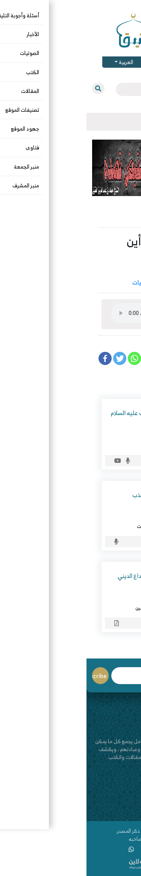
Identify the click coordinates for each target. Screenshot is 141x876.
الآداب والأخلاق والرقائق (101, 282)
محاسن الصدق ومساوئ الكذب (82, 495)
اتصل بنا (127, 803)
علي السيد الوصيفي (99, 599)
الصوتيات (57, 282)
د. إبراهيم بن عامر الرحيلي (92, 517)
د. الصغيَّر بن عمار (101, 436)
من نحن (127, 795)
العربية (39, 62)
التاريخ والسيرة (104, 445)
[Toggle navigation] (129, 122)
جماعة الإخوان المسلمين (73, 608)
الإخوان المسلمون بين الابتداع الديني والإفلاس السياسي (74, 581)
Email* (56, 675)
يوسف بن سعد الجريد (96, 270)
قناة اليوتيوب (121, 811)
